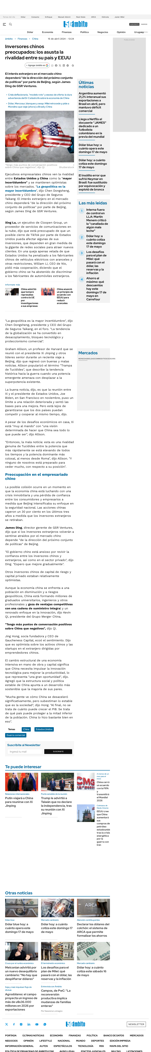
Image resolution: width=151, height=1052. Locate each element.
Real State (80, 17)
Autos (44, 1046)
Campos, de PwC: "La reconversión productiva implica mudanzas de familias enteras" (56, 998)
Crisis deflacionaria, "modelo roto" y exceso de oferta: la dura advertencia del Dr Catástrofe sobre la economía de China (40, 96)
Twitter (6, 1024)
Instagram (21, 1024)
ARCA (93, 17)
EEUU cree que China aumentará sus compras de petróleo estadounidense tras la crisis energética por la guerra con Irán (105, 828)
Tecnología (85, 1046)
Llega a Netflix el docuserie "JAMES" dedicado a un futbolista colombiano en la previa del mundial (92, 128)
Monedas (82, 359)
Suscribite (58, 751)
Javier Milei (119, 17)
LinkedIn (29, 1024)
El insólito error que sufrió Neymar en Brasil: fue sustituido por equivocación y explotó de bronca (93, 182)
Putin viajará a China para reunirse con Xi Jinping (19, 802)
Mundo (80, 1040)
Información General (19, 1046)
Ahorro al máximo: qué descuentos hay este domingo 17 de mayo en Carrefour (96, 288)
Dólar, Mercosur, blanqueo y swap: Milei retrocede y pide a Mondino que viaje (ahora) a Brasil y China (38, 105)
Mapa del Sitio (119, 1046)
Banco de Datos (114, 1035)
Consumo (35, 17)
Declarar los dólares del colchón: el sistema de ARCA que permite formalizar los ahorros (93, 930)
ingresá (144, 24)
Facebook (14, 1024)
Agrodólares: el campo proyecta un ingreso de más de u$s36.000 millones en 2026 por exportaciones (21, 1001)
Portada (11, 1035)
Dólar (23, 17)
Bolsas (90, 359)
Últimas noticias (33, 1035)
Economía (47, 32)
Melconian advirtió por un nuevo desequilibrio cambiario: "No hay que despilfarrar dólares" (21, 973)
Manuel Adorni (64, 17)
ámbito (9, 39)
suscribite (134, 24)
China (35, 39)
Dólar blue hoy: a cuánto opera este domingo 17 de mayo (93, 148)
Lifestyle (45, 1040)
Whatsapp (45, 1024)
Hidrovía (105, 17)
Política (84, 32)
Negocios (102, 32)
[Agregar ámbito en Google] (37, 65)
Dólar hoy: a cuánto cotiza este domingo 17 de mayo (93, 163)
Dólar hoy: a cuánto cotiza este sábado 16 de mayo (91, 971)
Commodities (100, 359)
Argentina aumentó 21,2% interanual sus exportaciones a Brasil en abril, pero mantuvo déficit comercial (92, 102)
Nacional (64, 1040)
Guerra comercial (16, 735)
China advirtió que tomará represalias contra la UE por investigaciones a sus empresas (29, 298)
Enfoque (48, 17)
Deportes (97, 1040)
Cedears (111, 359)
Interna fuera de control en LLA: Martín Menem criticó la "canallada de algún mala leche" (97, 220)
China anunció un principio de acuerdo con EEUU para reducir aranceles (65, 296)
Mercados (137, 1035)
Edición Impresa (120, 1040)
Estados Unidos (44, 729)
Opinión (121, 32)
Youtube (36, 1024)
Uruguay (139, 32)
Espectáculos (63, 1046)
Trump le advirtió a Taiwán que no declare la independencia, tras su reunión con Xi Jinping (56, 805)
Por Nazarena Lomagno (51, 1011)
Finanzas (67, 32)
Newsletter (144, 32)
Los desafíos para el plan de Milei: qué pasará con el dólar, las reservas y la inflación (96, 262)
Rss (101, 1046)
